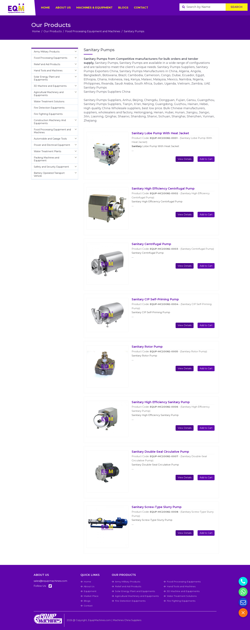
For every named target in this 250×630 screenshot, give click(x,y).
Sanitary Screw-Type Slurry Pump (157, 507)
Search (237, 6)
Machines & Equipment (94, 7)
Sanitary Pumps (134, 31)
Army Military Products (127, 581)
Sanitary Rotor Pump (147, 346)
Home (36, 31)
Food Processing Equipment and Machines (92, 31)
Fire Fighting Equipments (181, 600)
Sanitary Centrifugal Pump (151, 244)
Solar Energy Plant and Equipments (135, 591)
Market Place (91, 596)
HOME (45, 7)
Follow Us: (43, 586)
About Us (89, 586)
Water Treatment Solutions (182, 596)
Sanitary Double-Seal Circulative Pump (160, 451)
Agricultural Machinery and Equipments (137, 596)
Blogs (123, 7)
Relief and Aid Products (128, 586)
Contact (141, 7)
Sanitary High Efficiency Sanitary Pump (161, 402)
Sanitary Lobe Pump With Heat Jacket (160, 133)
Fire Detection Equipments (130, 600)
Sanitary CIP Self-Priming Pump (155, 299)
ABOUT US (63, 7)
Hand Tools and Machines (181, 586)
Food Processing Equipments (184, 581)
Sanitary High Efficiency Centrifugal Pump (163, 188)
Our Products (53, 31)
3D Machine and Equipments (183, 591)
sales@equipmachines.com (50, 580)
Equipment (90, 591)
